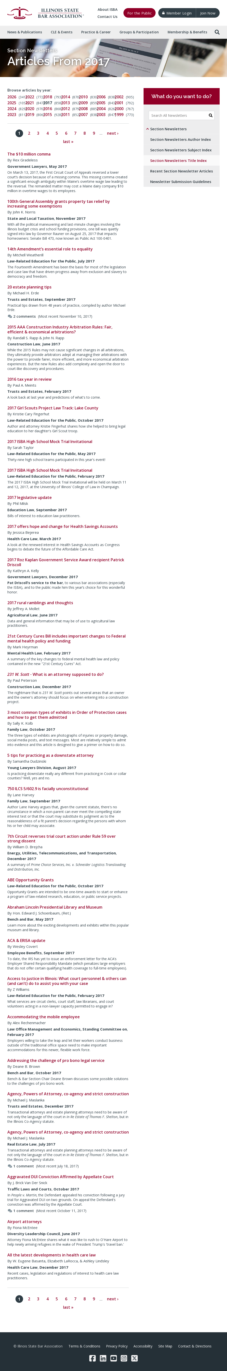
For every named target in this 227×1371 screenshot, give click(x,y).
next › (112, 133)
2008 (83, 108)
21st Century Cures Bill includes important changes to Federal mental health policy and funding (66, 638)
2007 (83, 114)
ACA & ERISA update (26, 940)
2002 (119, 97)
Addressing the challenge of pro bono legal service (56, 1060)
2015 (47, 114)
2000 (119, 108)
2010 (83, 97)
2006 (101, 97)
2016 (47, 108)
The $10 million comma (29, 154)
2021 (29, 102)
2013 (65, 102)
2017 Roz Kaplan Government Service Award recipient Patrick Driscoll (65, 562)
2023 (11, 114)
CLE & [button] (61, 32)
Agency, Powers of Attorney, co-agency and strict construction (68, 1094)
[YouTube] (113, 1358)
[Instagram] (124, 1358)
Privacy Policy (117, 1346)
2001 (119, 102)
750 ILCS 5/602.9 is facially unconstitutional (47, 788)
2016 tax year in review (29, 379)
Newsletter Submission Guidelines (180, 181)
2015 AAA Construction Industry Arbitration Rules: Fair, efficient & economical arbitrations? (59, 329)
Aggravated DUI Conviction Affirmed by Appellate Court (60, 1176)
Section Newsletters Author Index (180, 139)
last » (68, 141)
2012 (65, 108)
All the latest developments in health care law (51, 1255)
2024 (11, 108)
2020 (29, 108)
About (108, 9)
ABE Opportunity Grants (30, 880)
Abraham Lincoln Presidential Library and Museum (54, 907)
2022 (29, 97)
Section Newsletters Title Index (178, 160)
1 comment (21, 1165)
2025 (11, 102)
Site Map (165, 1346)
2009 (83, 102)
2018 (47, 97)
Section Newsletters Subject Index (181, 149)
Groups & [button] (139, 32)
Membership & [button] (187, 32)
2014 (65, 97)
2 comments (22, 316)
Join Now (208, 13)
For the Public (139, 13)
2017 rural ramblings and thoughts (40, 602)
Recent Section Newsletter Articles (181, 171)
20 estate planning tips (29, 287)
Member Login (177, 13)
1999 (119, 114)
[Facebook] (92, 1358)
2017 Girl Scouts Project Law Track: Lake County (52, 408)
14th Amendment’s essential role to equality (50, 249)
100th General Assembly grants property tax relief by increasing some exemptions (58, 204)
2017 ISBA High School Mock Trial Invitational (49, 441)
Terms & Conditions (84, 1346)
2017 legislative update (29, 497)
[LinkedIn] (103, 1358)
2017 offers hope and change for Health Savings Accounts (62, 526)
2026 (11, 97)
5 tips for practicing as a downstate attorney (50, 755)
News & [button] (24, 32)
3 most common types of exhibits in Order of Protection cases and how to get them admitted (67, 715)
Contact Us (107, 16)
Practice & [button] (96, 32)
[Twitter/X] (134, 1358)
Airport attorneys (24, 1221)
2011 (65, 114)
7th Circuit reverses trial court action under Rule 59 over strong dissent (61, 839)
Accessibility (143, 1346)
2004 (101, 108)
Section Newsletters (32, 50)
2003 (101, 114)
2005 (101, 102)
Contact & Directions (195, 1346)
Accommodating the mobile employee (43, 1016)
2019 (29, 114)
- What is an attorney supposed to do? (55, 674)
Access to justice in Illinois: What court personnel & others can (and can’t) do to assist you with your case (66, 981)
